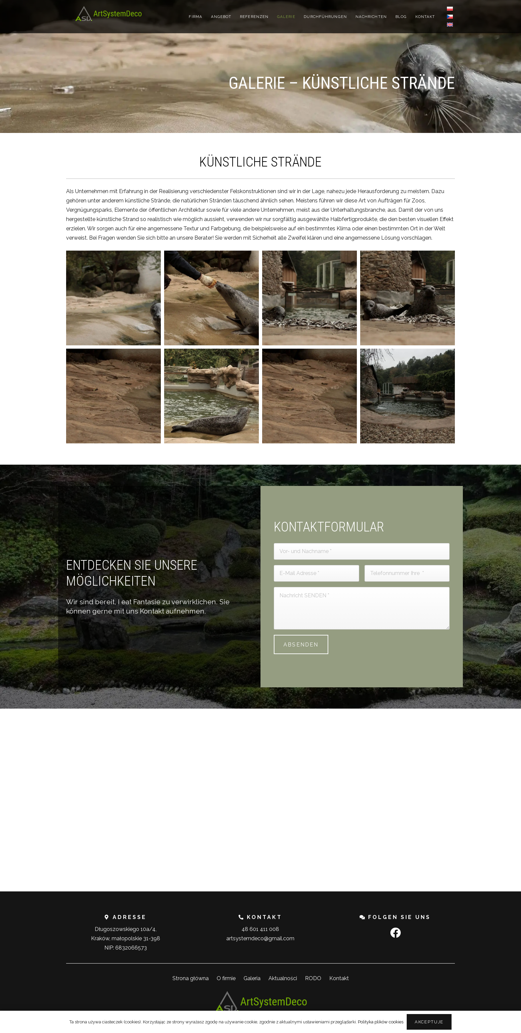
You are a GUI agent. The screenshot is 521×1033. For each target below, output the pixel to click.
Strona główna (190, 978)
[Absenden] (301, 644)
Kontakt (339, 978)
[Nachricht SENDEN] (362, 608)
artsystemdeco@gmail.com (260, 938)
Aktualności (282, 978)
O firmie (226, 978)
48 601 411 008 (260, 929)
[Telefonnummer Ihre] (407, 573)
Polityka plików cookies (380, 1021)
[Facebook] (395, 932)
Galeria (252, 978)
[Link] (108, 13)
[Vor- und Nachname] (362, 551)
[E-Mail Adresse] (316, 573)
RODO (313, 978)
